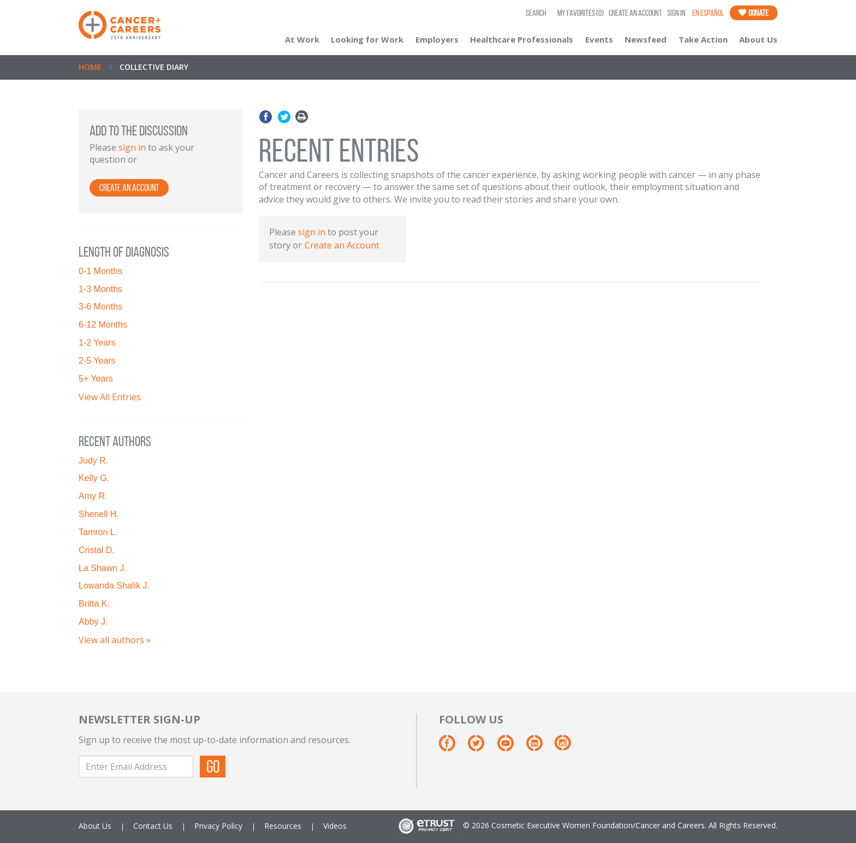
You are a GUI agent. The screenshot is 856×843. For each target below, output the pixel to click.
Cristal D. (97, 550)
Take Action (703, 39)
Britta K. (94, 603)
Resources (282, 826)
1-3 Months (100, 289)
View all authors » (115, 640)
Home (90, 67)
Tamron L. (98, 532)
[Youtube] (510, 747)
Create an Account (635, 12)
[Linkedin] (539, 747)
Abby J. (93, 621)
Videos (335, 826)
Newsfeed (646, 39)
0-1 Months (100, 271)
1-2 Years (97, 342)
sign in (132, 147)
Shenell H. (99, 514)
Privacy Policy (218, 826)
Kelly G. (94, 478)
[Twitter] (481, 747)
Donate (754, 12)
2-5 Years (97, 360)
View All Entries (110, 397)
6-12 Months (103, 324)
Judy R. (93, 460)
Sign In (676, 12)
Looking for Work (367, 39)
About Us (758, 39)
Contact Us (153, 826)
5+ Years (96, 378)
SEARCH (536, 12)
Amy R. (93, 496)
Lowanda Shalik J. (114, 585)
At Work (302, 39)
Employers (437, 39)
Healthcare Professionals (521, 39)
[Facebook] (452, 747)
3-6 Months (100, 306)
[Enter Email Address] (136, 766)
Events (599, 39)
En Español (708, 12)
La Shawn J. (103, 568)
